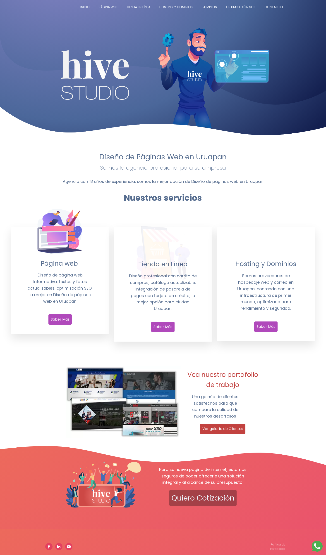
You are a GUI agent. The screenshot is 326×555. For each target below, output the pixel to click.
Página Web (108, 7)
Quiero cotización (203, 498)
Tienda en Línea (138, 7)
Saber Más (60, 319)
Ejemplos (209, 7)
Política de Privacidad (277, 547)
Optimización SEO (240, 7)
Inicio (85, 7)
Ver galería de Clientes (222, 428)
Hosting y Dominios (176, 7)
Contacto (273, 7)
